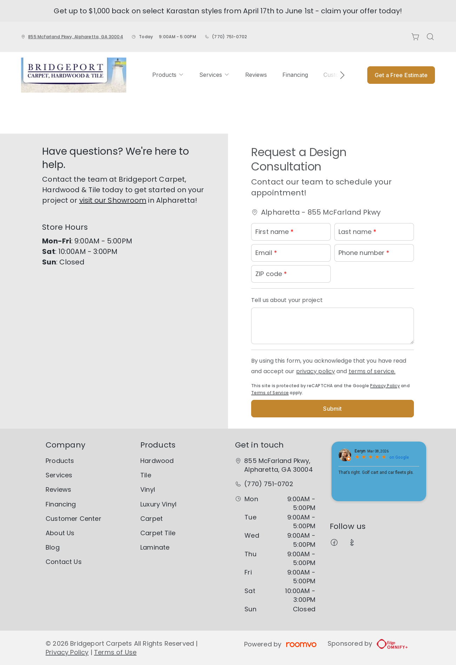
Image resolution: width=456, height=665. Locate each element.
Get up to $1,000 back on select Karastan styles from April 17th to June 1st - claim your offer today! (228, 11)
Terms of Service (270, 393)
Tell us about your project (287, 300)
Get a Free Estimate (401, 75)
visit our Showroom (113, 200)
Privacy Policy (385, 386)
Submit (332, 408)
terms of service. (372, 371)
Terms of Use (115, 652)
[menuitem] (168, 75)
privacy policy (315, 371)
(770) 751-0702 (229, 37)
